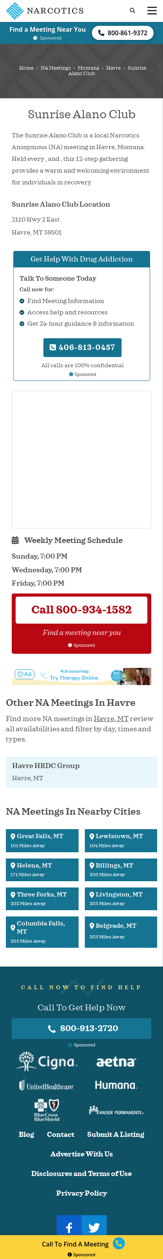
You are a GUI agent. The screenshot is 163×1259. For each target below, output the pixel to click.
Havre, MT (111, 718)
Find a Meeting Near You (47, 29)
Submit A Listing (115, 1134)
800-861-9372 (122, 33)
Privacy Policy (81, 1193)
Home (26, 68)
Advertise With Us (81, 1154)
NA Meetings (56, 68)
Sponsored (81, 1254)
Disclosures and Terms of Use (81, 1173)
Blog (26, 1134)
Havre (113, 68)
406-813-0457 (82, 347)
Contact (60, 1134)
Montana (88, 68)
